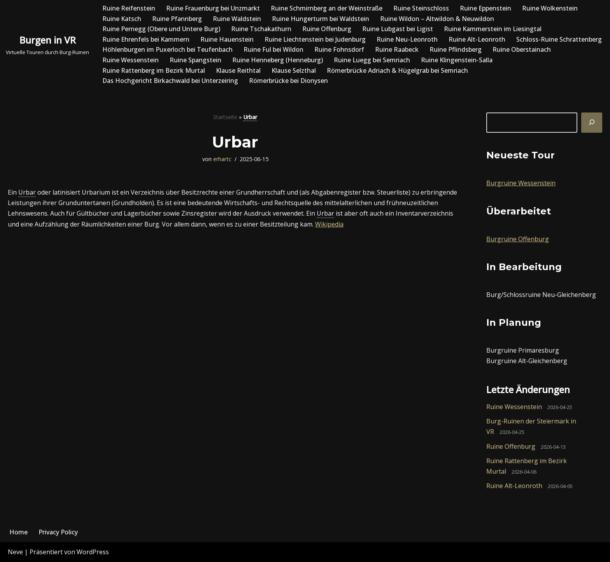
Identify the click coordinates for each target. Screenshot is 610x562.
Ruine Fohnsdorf (339, 49)
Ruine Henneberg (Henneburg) (277, 60)
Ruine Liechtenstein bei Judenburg (315, 39)
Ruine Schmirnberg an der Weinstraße (326, 8)
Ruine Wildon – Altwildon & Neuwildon (437, 18)
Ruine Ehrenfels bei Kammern (145, 39)
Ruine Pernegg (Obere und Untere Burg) (161, 29)
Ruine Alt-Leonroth (477, 39)
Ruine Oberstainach (522, 49)
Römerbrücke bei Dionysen (288, 80)
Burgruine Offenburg (517, 239)
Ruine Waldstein (237, 18)
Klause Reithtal (238, 70)
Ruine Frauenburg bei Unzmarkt (213, 8)
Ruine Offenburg (326, 29)
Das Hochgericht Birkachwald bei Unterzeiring (170, 80)
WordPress (93, 552)
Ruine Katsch (121, 18)
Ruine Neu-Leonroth (407, 39)
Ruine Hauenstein (227, 39)
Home (18, 532)
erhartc (222, 159)
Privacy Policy (58, 532)
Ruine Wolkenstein (550, 8)
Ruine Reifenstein (128, 8)
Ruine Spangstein (195, 60)
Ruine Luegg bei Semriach (372, 60)
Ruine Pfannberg (177, 18)
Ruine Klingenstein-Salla (457, 60)
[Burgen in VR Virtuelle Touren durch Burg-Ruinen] (47, 44)
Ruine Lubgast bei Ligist (397, 29)
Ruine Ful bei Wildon (273, 49)
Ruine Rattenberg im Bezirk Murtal (153, 70)
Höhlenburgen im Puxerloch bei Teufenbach (167, 49)
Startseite (225, 117)
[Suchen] (591, 122)
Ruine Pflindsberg (455, 49)
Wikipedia (329, 224)
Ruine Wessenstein (130, 60)
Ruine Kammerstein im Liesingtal (493, 29)
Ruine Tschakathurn (261, 29)
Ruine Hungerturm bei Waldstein (320, 18)
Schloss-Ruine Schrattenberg (559, 39)
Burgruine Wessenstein (521, 183)
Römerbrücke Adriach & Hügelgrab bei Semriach (397, 70)
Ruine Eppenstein (485, 8)
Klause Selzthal (294, 70)
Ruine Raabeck (397, 49)
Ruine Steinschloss (421, 8)
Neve (15, 552)
